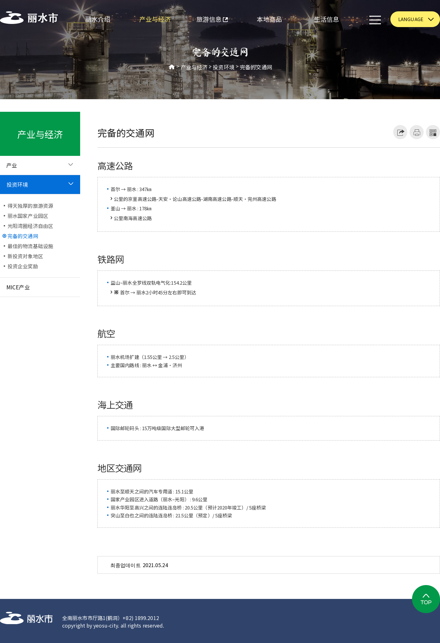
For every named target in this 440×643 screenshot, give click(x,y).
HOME (172, 67)
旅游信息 (206, 20)
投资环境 (223, 67)
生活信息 (326, 19)
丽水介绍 (97, 19)
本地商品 (269, 19)
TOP (426, 599)
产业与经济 (155, 19)
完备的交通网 (256, 67)
